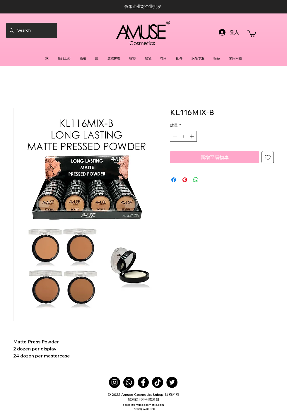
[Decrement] (174, 136)
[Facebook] (143, 382)
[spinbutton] (183, 136)
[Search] (31, 30)
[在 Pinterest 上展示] (184, 179)
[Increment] (192, 136)
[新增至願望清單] (268, 157)
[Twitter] (171, 382)
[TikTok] (157, 382)
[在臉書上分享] (173, 179)
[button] (251, 33)
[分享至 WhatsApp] (195, 179)
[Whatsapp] (128, 382)
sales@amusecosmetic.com (143, 405)
